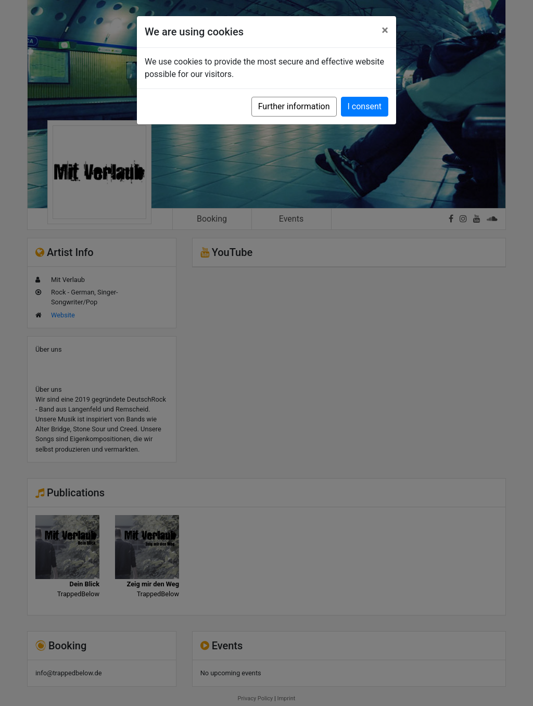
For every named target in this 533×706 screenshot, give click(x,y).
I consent (365, 106)
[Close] (385, 30)
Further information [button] (294, 106)
